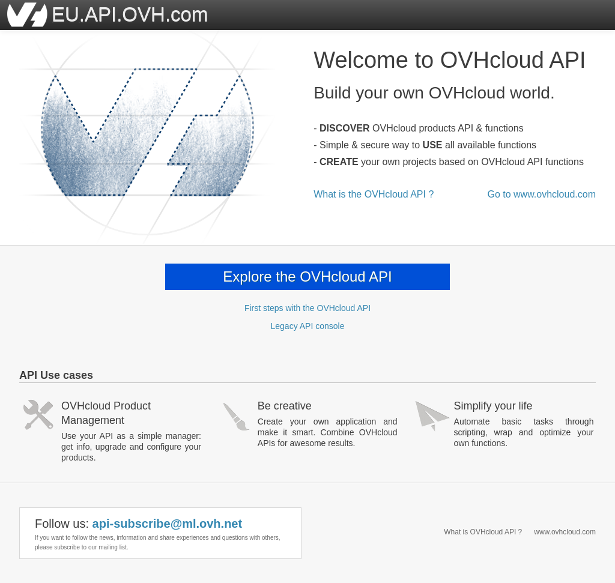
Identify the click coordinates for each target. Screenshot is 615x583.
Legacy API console (307, 326)
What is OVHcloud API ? (483, 532)
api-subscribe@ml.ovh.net (167, 523)
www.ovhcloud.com (565, 532)
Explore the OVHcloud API (307, 276)
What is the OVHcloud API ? (374, 194)
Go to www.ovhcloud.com (541, 194)
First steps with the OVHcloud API (307, 308)
